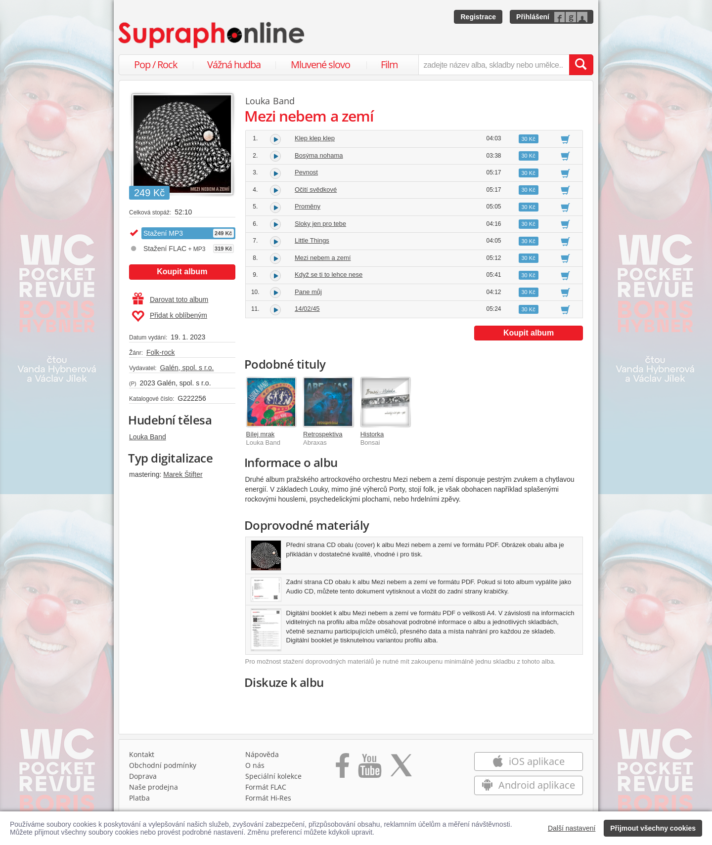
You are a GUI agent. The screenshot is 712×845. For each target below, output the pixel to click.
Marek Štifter (182, 474)
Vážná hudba (234, 64)
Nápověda (262, 754)
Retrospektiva (322, 434)
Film (389, 64)
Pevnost (306, 172)
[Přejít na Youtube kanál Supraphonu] (369, 769)
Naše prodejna (153, 787)
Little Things (312, 240)
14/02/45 (307, 308)
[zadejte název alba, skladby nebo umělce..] (493, 64)
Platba (139, 798)
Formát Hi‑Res (268, 798)
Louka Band (147, 437)
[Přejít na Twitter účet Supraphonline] (401, 769)
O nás (255, 765)
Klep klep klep (315, 138)
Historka (372, 434)
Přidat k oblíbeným (169, 316)
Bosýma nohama (319, 155)
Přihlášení (532, 17)
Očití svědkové (316, 189)
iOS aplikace (528, 761)
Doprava (143, 776)
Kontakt (141, 754)
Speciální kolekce (273, 776)
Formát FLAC (265, 787)
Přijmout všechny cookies (653, 828)
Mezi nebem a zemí (323, 257)
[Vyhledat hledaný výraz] (581, 64)
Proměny (307, 206)
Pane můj (308, 292)
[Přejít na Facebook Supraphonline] (342, 769)
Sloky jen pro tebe (320, 223)
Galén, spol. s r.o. (187, 368)
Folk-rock (160, 352)
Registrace (478, 17)
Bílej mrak (260, 434)
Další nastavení (572, 828)
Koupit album (182, 271)
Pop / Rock (156, 64)
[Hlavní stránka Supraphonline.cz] (212, 35)
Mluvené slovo (320, 64)
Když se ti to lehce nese (328, 274)
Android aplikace (528, 785)
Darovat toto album (170, 299)
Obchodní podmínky (162, 765)
